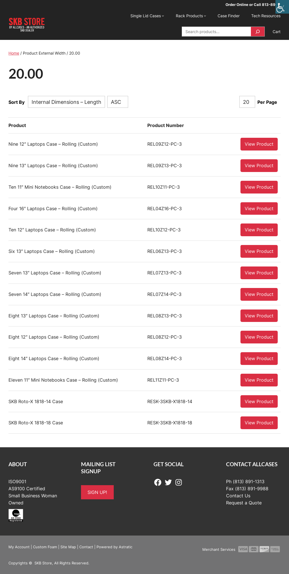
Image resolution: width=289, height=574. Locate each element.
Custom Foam (45, 546)
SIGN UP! (97, 492)
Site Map (68, 546)
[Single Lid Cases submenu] (163, 15)
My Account (19, 546)
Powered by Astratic (114, 546)
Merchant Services (218, 549)
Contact (86, 546)
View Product (259, 144)
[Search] (257, 31)
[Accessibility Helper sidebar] (282, 7)
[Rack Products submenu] (205, 15)
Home (13, 53)
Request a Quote (244, 502)
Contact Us (238, 495)
